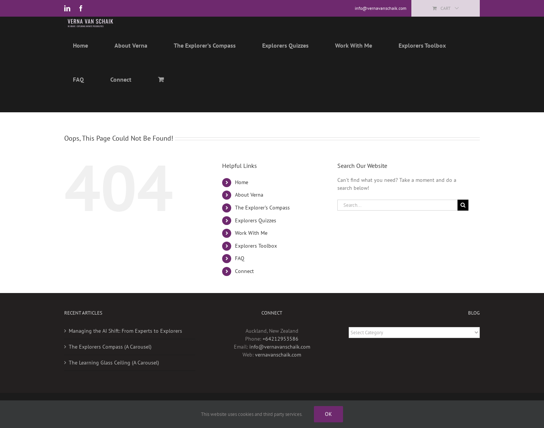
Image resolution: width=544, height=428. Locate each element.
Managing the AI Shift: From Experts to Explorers (125, 330)
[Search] (462, 205)
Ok (328, 414)
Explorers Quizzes (255, 220)
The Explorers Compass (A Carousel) (110, 346)
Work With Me (251, 233)
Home (241, 182)
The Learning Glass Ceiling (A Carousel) (114, 362)
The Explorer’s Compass (262, 207)
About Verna (249, 194)
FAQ (239, 258)
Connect (244, 271)
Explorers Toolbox (256, 245)
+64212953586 (280, 338)
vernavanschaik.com (278, 354)
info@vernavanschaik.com (279, 346)
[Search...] (397, 205)
